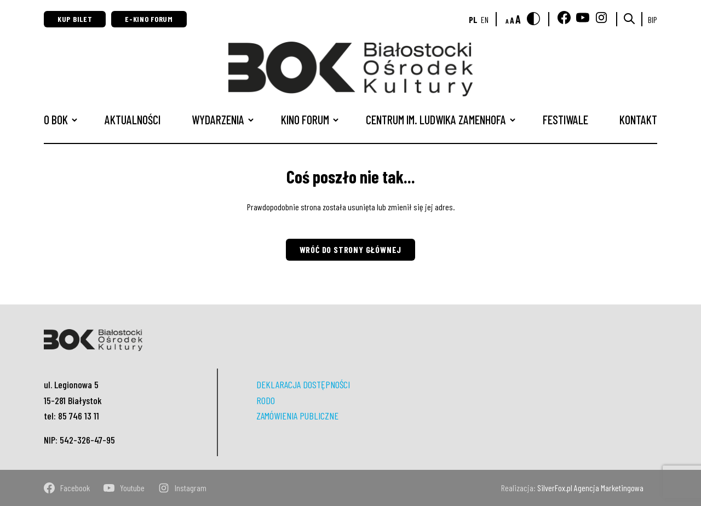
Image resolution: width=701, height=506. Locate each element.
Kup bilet (75, 19)
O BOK (56, 119)
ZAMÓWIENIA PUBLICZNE (297, 416)
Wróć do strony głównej (351, 249)
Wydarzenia (218, 119)
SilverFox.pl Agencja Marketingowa (590, 487)
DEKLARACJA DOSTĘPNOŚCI (303, 384)
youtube (124, 487)
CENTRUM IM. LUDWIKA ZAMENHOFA (436, 119)
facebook (67, 487)
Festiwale (565, 119)
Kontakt (638, 119)
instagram (182, 487)
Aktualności (132, 119)
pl (473, 19)
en (485, 19)
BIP (652, 19)
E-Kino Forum (149, 19)
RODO (265, 400)
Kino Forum (305, 119)
